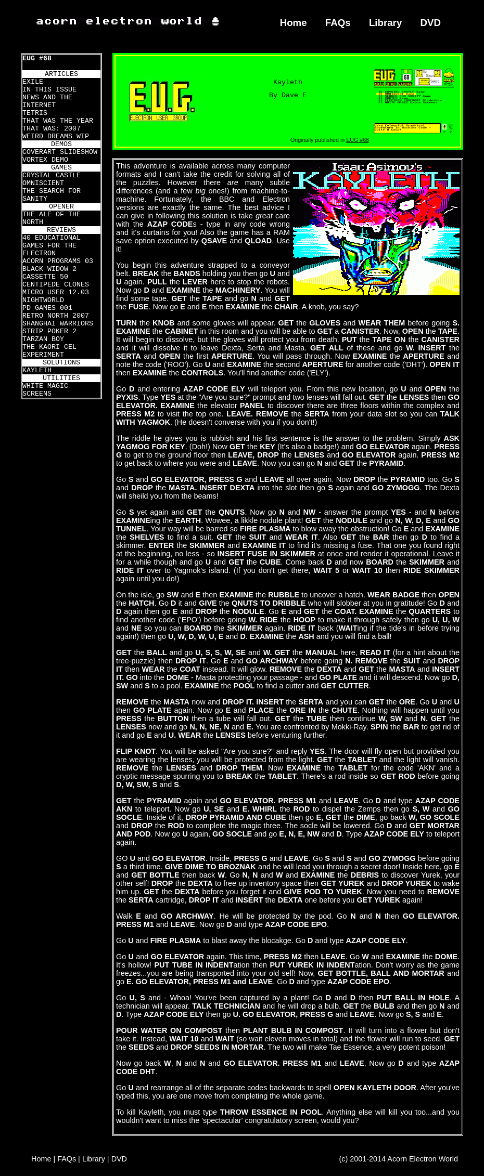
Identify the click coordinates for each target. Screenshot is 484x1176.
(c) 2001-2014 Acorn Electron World (398, 1159)
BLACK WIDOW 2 (49, 269)
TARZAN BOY (43, 339)
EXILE (32, 82)
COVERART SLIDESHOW (59, 152)
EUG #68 (37, 58)
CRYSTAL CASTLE (51, 175)
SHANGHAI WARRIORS (57, 324)
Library (385, 22)
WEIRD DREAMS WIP (55, 136)
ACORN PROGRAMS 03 (57, 261)
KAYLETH (37, 370)
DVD (431, 22)
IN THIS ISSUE (49, 90)
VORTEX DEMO (45, 160)
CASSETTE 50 (45, 277)
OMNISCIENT (43, 183)
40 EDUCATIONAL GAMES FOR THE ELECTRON (51, 245)
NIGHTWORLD (43, 300)
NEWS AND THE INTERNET (47, 101)
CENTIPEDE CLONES (55, 285)
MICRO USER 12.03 (55, 292)
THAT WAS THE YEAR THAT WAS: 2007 (57, 125)
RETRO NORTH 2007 (55, 316)
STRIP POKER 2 (49, 331)
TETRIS (34, 113)
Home (293, 22)
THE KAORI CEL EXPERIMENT (49, 351)
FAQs (338, 22)
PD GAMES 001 (47, 308)
